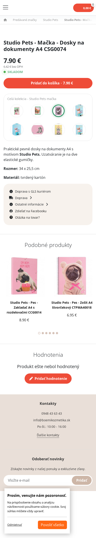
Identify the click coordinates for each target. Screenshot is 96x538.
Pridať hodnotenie (48, 378)
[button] (8, 20)
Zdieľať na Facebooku (31, 211)
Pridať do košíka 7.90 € (52, 83)
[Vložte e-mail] (48, 480)
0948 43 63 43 (51, 413)
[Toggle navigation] (5, 7)
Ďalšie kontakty (48, 435)
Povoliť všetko (52, 524)
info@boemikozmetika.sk (51, 420)
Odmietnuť (14, 525)
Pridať (81, 480)
